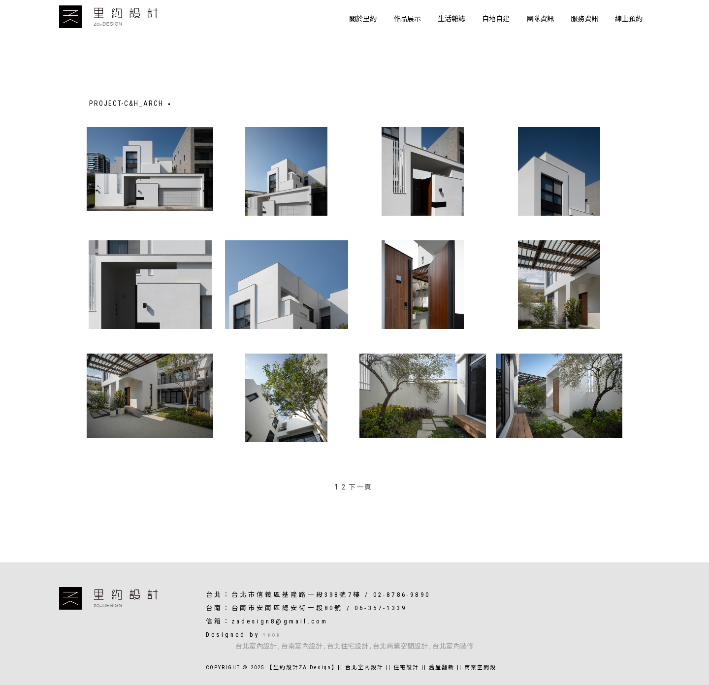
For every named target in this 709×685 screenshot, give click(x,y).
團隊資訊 (540, 19)
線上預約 (629, 19)
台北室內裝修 (453, 646)
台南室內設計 (301, 646)
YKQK (272, 635)
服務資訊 (584, 19)
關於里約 (363, 19)
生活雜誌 (451, 19)
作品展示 (407, 19)
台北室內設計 (256, 646)
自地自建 (496, 19)
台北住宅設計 (347, 646)
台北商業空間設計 (400, 646)
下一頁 (360, 487)
